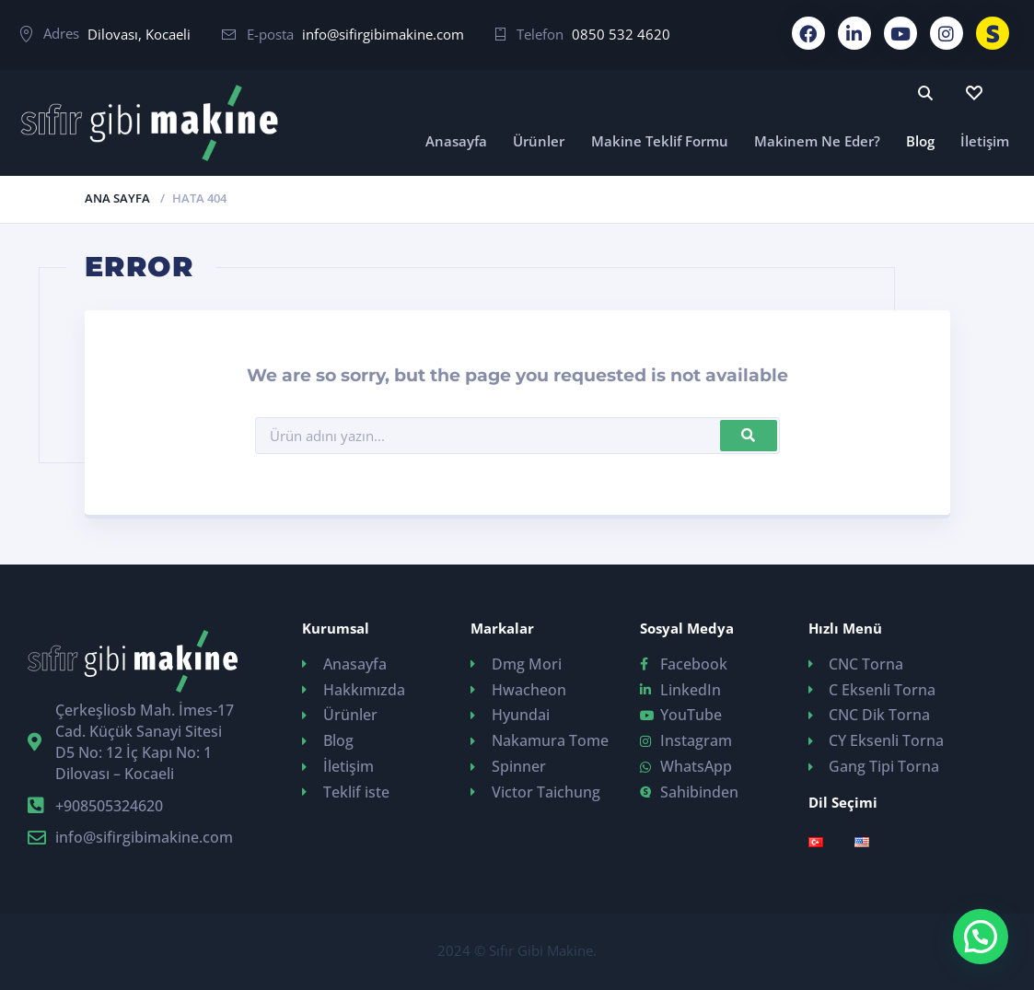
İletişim (984, 141)
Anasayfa (456, 141)
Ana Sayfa (117, 198)
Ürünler (538, 141)
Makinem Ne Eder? (817, 141)
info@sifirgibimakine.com (383, 34)
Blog (920, 141)
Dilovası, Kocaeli (139, 34)
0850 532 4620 (621, 34)
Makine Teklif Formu (659, 141)
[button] (980, 936)
